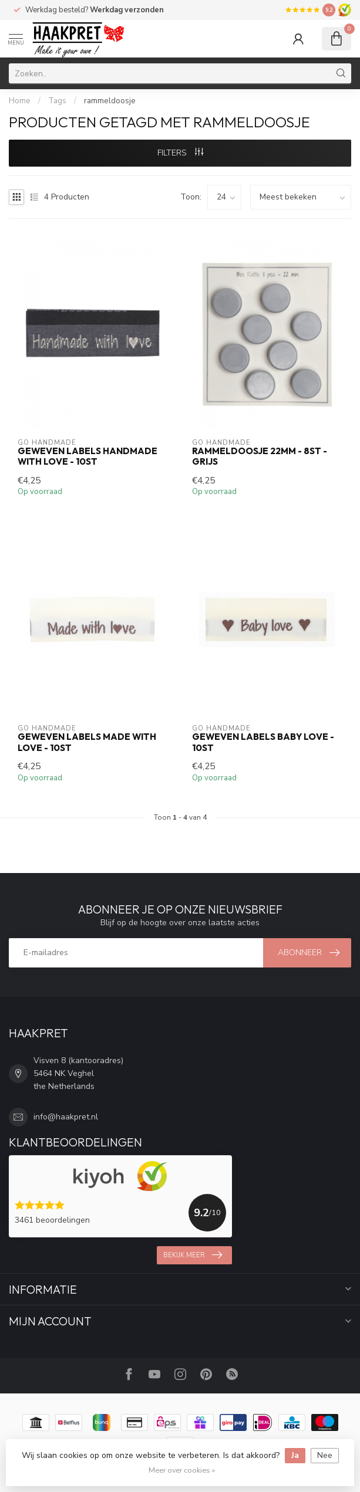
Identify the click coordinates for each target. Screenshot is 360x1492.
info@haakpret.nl (65, 1116)
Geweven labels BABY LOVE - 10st (263, 742)
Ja (295, 1455)
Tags (57, 101)
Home (20, 101)
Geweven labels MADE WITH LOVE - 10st (87, 742)
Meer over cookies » (182, 1470)
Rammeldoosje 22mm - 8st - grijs (259, 456)
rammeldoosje (110, 101)
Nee (324, 1455)
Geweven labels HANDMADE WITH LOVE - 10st (87, 456)
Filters (180, 152)
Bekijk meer (192, 1255)
